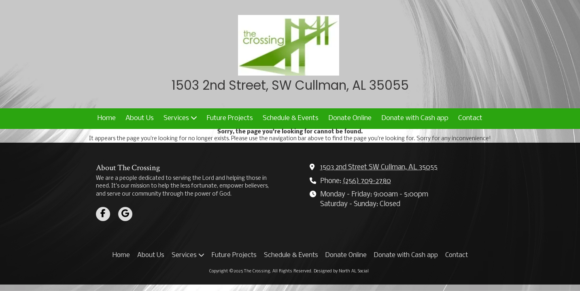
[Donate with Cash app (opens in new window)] (414, 118)
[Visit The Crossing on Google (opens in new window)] (125, 214)
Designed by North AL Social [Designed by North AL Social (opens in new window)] (341, 271)
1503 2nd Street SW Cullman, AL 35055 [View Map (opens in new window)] (379, 167)
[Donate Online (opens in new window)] (349, 118)
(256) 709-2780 (367, 181)
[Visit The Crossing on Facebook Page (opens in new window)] (103, 214)
